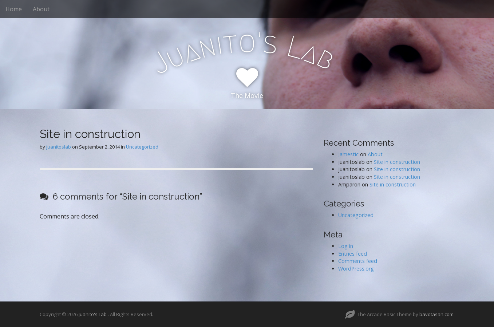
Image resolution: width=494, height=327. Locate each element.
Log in (345, 246)
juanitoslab (58, 146)
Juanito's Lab (93, 314)
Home (13, 9)
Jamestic (348, 154)
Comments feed (357, 260)
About (41, 9)
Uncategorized (142, 146)
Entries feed (352, 253)
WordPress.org (356, 268)
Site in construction (397, 161)
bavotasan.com (436, 314)
